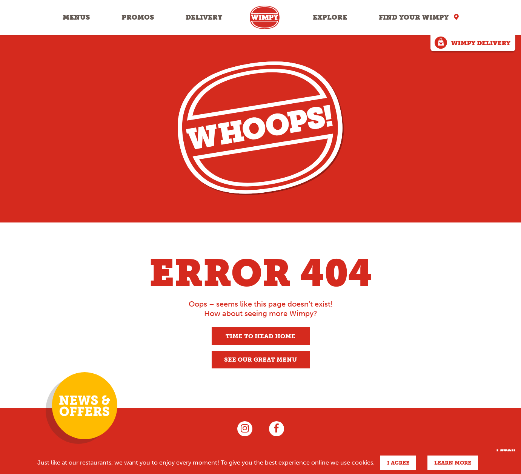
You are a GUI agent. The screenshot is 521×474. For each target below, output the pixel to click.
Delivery (204, 17)
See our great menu (260, 359)
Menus (76, 17)
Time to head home (260, 336)
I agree (398, 463)
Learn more (452, 463)
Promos (137, 17)
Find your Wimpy (414, 17)
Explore (330, 17)
